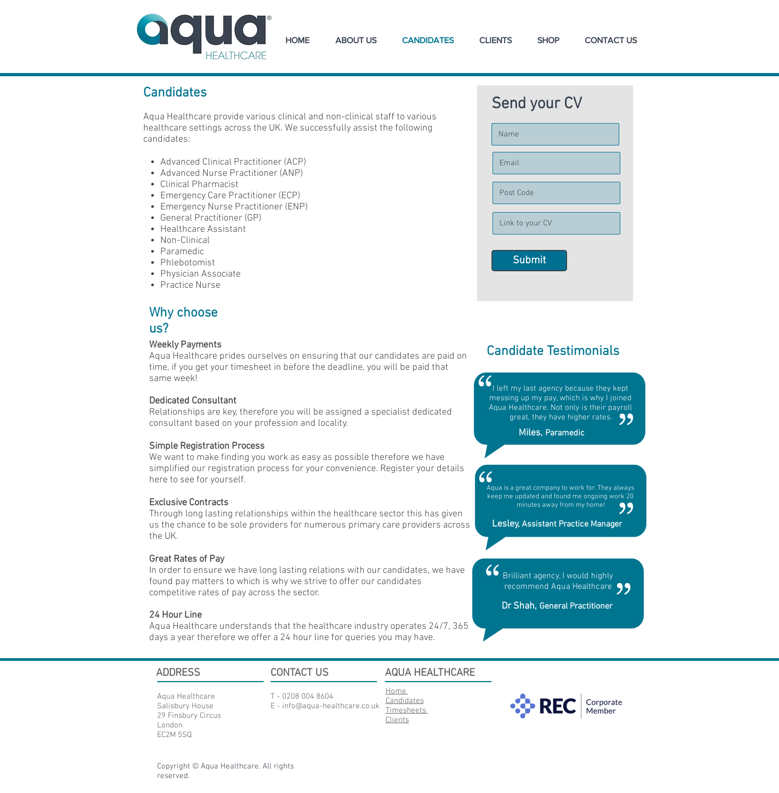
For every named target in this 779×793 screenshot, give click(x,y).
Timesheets (407, 710)
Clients (397, 720)
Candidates (405, 701)
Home (397, 691)
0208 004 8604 (307, 696)
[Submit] (529, 260)
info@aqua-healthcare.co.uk (331, 706)
